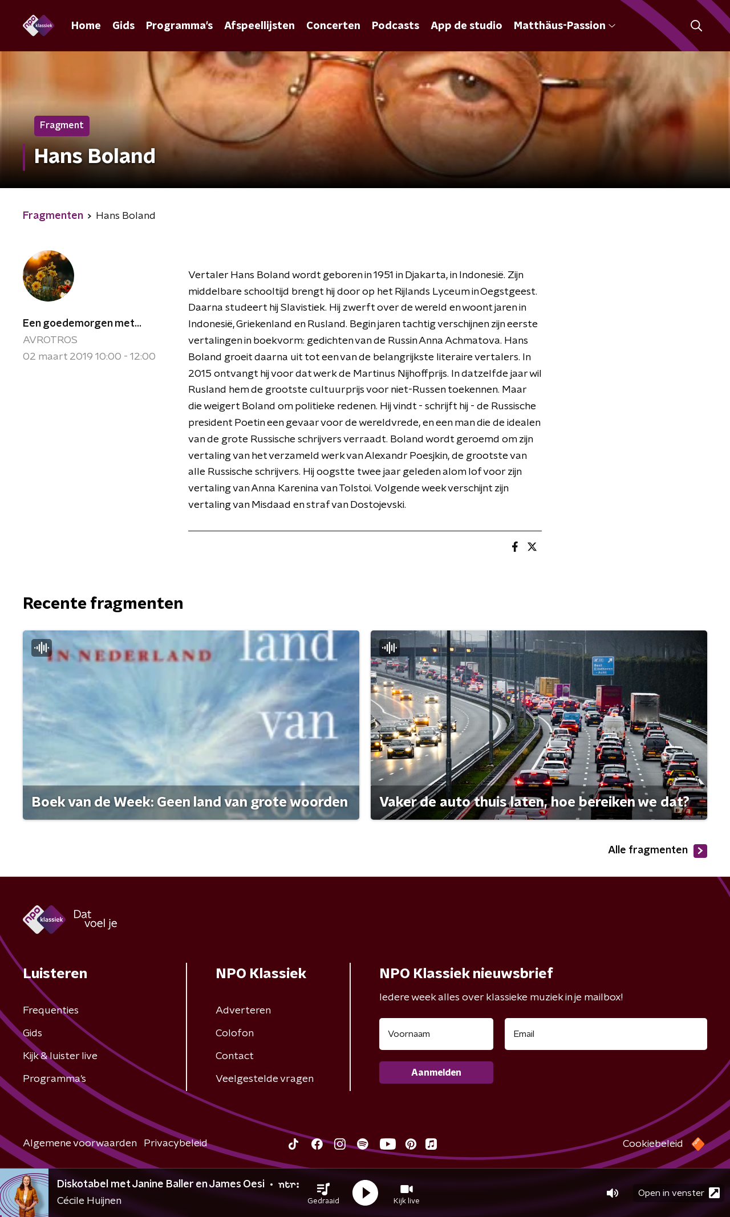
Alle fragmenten (657, 851)
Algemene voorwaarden (80, 1143)
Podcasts (395, 26)
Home (86, 26)
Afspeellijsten (259, 26)
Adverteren (243, 1011)
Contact (235, 1056)
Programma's (179, 26)
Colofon (235, 1033)
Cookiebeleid (653, 1144)
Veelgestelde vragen (265, 1079)
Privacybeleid (176, 1143)
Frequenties (51, 1011)
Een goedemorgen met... (82, 324)
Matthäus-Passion (564, 26)
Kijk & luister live (60, 1056)
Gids (123, 26)
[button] (323, 1193)
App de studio (466, 26)
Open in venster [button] (679, 1192)
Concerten (333, 26)
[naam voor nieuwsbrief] (436, 1034)
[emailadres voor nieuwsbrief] (606, 1034)
